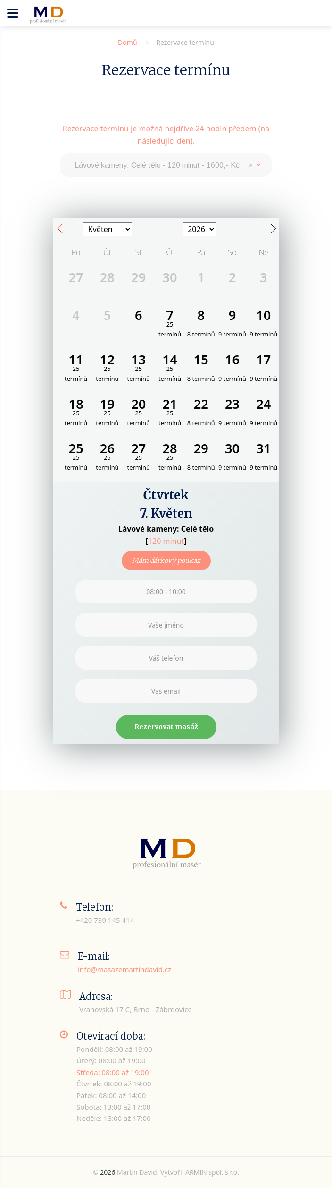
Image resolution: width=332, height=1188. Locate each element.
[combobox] (166, 165)
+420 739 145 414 (105, 920)
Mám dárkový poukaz (166, 560)
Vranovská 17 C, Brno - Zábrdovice (135, 1009)
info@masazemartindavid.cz (124, 969)
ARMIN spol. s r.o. (212, 1172)
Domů (127, 42)
